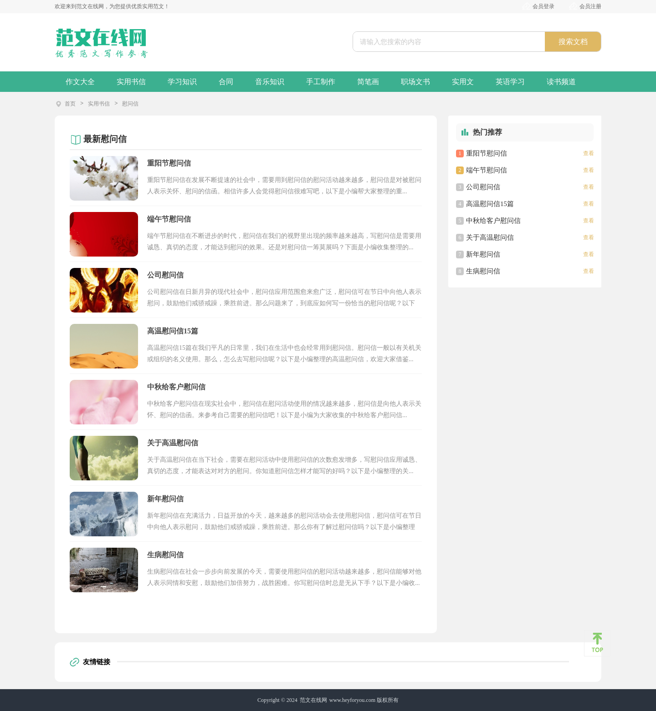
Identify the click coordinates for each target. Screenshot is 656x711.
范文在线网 (313, 700)
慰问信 (130, 104)
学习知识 (182, 82)
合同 (226, 82)
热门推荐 (487, 132)
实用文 (463, 82)
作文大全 (80, 82)
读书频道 (561, 82)
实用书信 (131, 82)
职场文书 (415, 82)
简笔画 (368, 82)
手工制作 (320, 82)
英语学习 (510, 82)
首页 (70, 104)
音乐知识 (269, 82)
